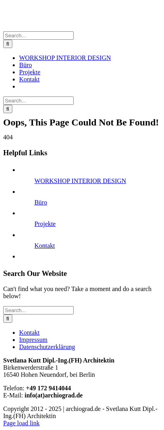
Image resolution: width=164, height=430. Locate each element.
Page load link (21, 423)
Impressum (33, 339)
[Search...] (38, 35)
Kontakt (44, 245)
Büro (40, 202)
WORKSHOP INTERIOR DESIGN (80, 180)
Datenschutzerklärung (47, 346)
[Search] (7, 44)
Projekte (44, 223)
